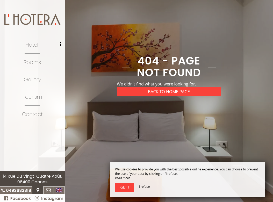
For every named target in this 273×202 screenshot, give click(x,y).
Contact (32, 114)
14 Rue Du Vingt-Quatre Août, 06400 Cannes (32, 179)
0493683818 (18, 190)
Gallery (32, 79)
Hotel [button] (43, 44)
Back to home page (169, 92)
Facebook (17, 198)
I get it (124, 187)
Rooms (32, 62)
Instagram (49, 198)
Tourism (32, 96)
